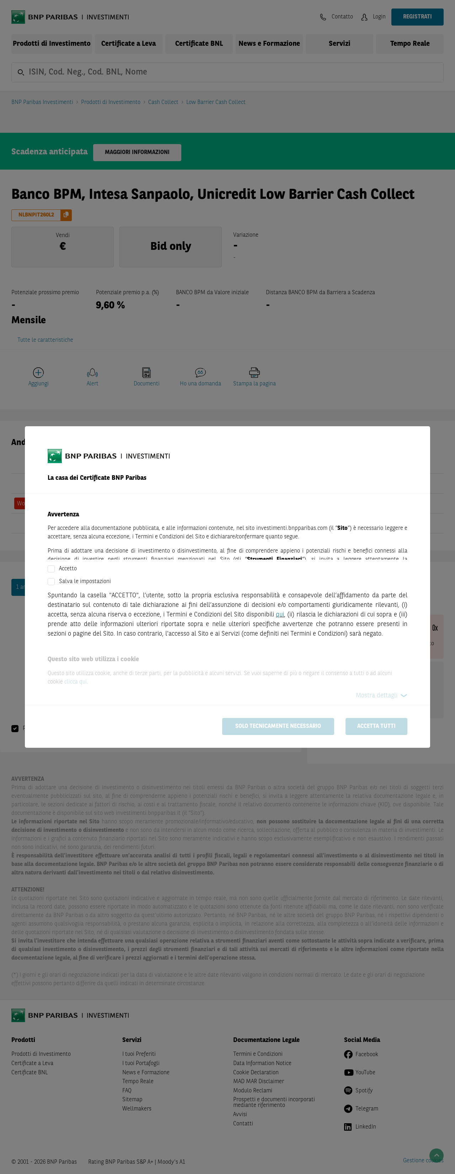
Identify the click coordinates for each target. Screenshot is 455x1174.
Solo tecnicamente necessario (278, 726)
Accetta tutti (376, 726)
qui (280, 614)
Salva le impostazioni (85, 582)
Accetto (68, 569)
